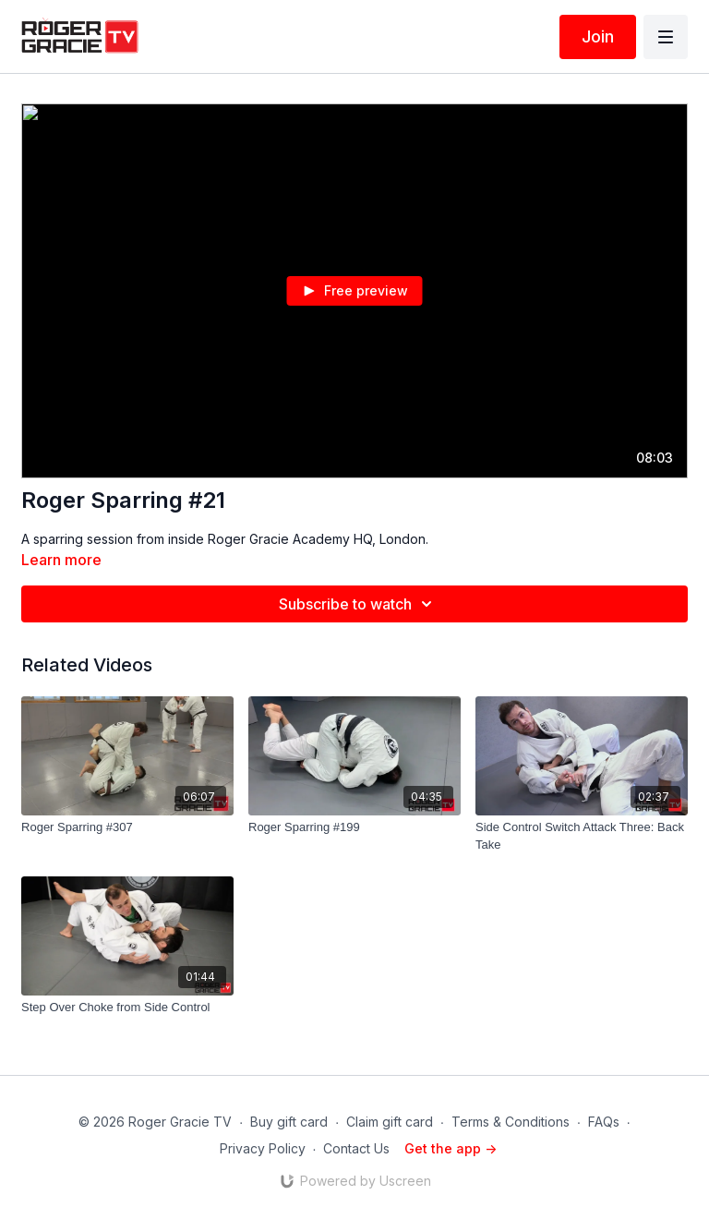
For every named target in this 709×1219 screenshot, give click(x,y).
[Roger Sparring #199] (354, 827)
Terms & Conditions (510, 1121)
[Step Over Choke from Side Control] (127, 1007)
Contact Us (356, 1148)
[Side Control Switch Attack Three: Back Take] (581, 836)
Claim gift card (389, 1121)
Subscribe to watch (358, 604)
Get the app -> (450, 1148)
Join (598, 36)
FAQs (603, 1121)
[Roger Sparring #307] (127, 827)
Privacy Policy (263, 1148)
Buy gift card (289, 1121)
